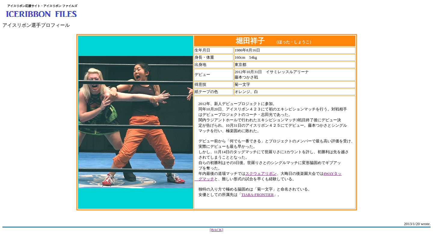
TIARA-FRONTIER (257, 194)
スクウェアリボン (261, 173)
